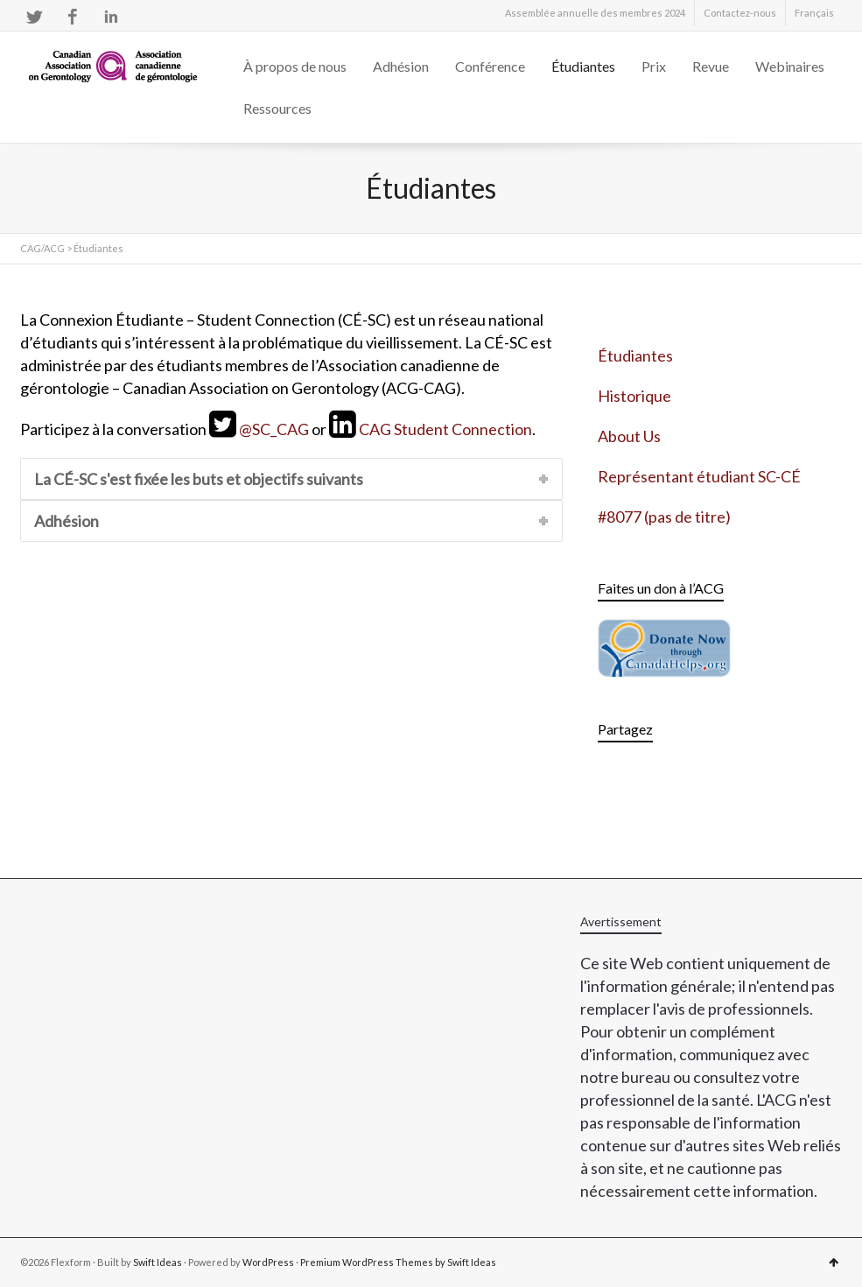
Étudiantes (583, 66)
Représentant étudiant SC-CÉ (699, 476)
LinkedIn (111, 17)
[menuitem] (814, 13)
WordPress (268, 1262)
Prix (653, 66)
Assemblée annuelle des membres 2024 (595, 12)
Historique (634, 395)
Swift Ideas (157, 1262)
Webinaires (789, 66)
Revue (710, 66)
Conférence (490, 66)
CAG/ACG (42, 248)
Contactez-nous (740, 12)
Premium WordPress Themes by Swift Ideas (398, 1262)
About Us (629, 436)
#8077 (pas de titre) (664, 516)
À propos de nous (295, 66)
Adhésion (401, 66)
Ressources (277, 108)
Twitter (34, 17)
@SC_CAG (274, 429)
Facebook (73, 17)
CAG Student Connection (445, 429)
